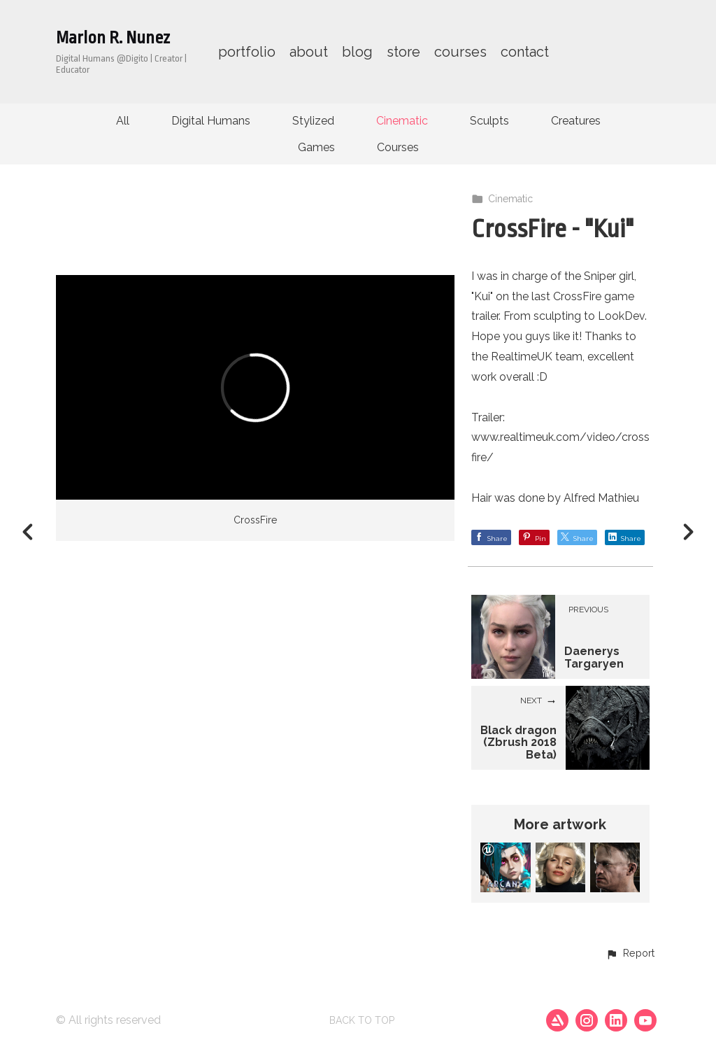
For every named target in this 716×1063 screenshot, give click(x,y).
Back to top (361, 1020)
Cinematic (402, 120)
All (122, 120)
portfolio (246, 52)
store (403, 52)
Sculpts (489, 120)
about (308, 52)
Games (316, 147)
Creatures (576, 120)
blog (357, 52)
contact (525, 52)
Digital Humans (210, 120)
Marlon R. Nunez (113, 38)
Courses (398, 147)
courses (460, 52)
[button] (630, 954)
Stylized (313, 120)
